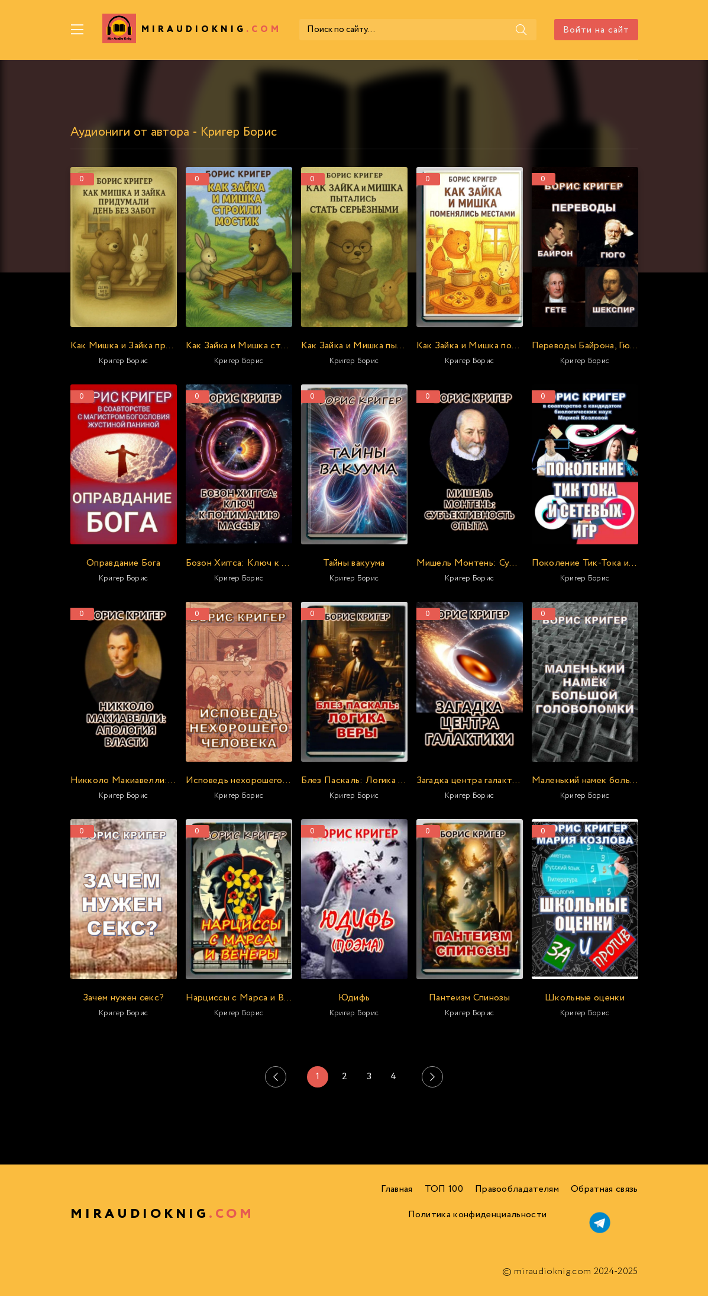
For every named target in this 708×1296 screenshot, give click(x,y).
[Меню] (77, 29)
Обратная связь (604, 1189)
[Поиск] (521, 29)
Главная (396, 1189)
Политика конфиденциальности (477, 1214)
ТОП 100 (444, 1189)
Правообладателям (517, 1189)
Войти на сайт (596, 30)
